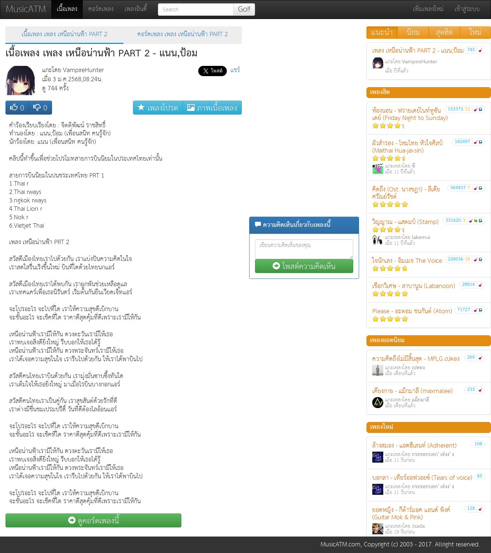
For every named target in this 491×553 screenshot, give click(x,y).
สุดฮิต (444, 32)
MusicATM (26, 9)
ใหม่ (475, 32)
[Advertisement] (212, 228)
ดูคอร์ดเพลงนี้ (93, 520)
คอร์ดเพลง (101, 9)
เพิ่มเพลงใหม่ (428, 9)
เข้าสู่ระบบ (467, 9)
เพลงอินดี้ (136, 9)
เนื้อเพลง (70, 9)
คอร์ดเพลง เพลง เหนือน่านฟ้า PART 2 (182, 34)
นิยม (413, 32)
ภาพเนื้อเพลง (212, 108)
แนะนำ (382, 32)
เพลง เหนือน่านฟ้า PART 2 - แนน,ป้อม (428, 60)
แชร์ (235, 70)
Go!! (244, 9)
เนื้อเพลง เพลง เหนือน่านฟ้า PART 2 (64, 34)
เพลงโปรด (158, 108)
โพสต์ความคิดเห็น (304, 266)
